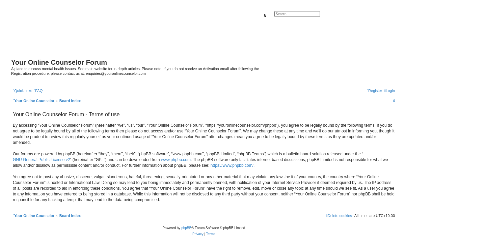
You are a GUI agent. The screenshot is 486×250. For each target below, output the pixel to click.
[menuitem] (38, 91)
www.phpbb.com (176, 159)
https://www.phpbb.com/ (232, 165)
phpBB (186, 228)
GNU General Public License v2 (41, 159)
